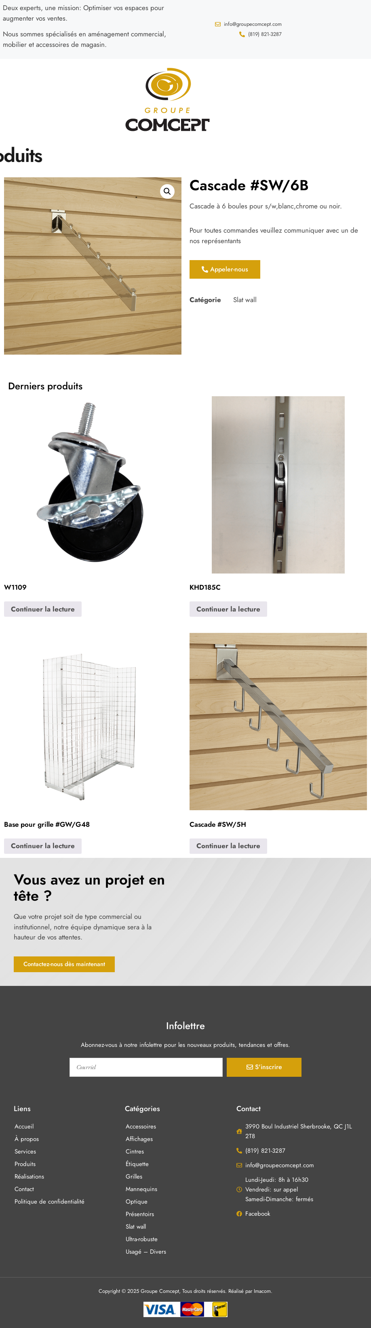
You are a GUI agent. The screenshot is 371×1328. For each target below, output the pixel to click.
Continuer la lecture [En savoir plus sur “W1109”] (43, 609)
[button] (15, 98)
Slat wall (245, 300)
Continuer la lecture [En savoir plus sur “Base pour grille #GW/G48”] (43, 846)
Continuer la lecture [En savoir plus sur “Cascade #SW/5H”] (228, 846)
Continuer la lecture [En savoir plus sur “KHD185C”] (228, 609)
